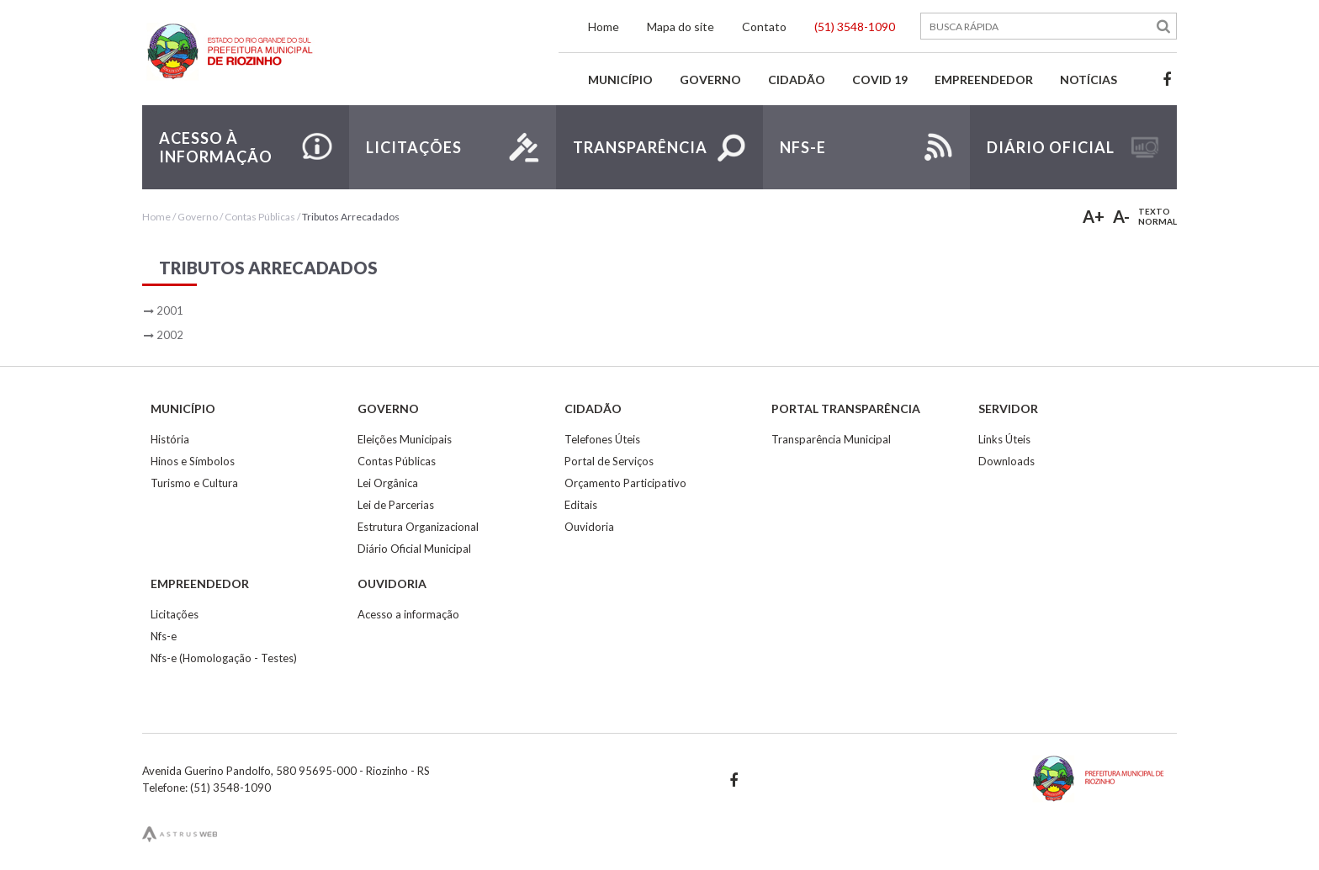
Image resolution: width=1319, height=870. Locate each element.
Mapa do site (680, 26)
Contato (764, 26)
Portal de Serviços (609, 461)
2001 (169, 310)
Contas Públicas (260, 216)
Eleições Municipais (405, 439)
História (170, 439)
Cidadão (796, 79)
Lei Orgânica (388, 483)
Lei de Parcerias (396, 505)
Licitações (175, 614)
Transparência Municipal (831, 439)
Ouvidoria (589, 526)
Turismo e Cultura (194, 483)
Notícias (1088, 79)
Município (620, 79)
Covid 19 (880, 79)
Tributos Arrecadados (351, 216)
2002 (169, 335)
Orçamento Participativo (625, 483)
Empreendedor (984, 79)
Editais (580, 505)
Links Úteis (1004, 439)
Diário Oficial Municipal (414, 548)
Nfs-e (164, 636)
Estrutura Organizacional (418, 526)
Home (603, 26)
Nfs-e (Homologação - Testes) (224, 658)
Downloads (1006, 461)
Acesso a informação (408, 614)
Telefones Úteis (602, 439)
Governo (710, 79)
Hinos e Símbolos (193, 461)
